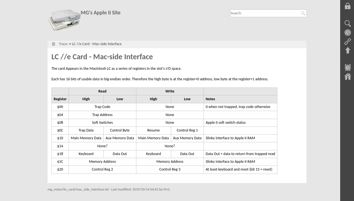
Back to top (347, 50)
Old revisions (347, 32)
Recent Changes (347, 68)
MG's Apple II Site (101, 12)
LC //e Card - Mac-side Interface (97, 44)
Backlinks (347, 41)
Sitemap (347, 77)
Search (303, 13)
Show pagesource (347, 23)
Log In (347, 6)
